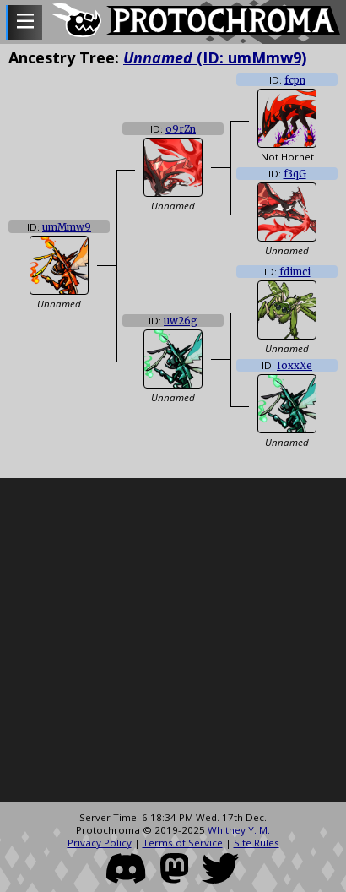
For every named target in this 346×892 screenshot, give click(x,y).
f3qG (295, 174)
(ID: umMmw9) (214, 57)
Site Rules (256, 842)
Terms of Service (183, 842)
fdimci (295, 272)
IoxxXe (294, 366)
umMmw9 (66, 227)
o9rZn (180, 129)
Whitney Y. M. (239, 830)
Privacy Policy (100, 842)
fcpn (294, 80)
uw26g (180, 321)
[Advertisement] (158, 640)
